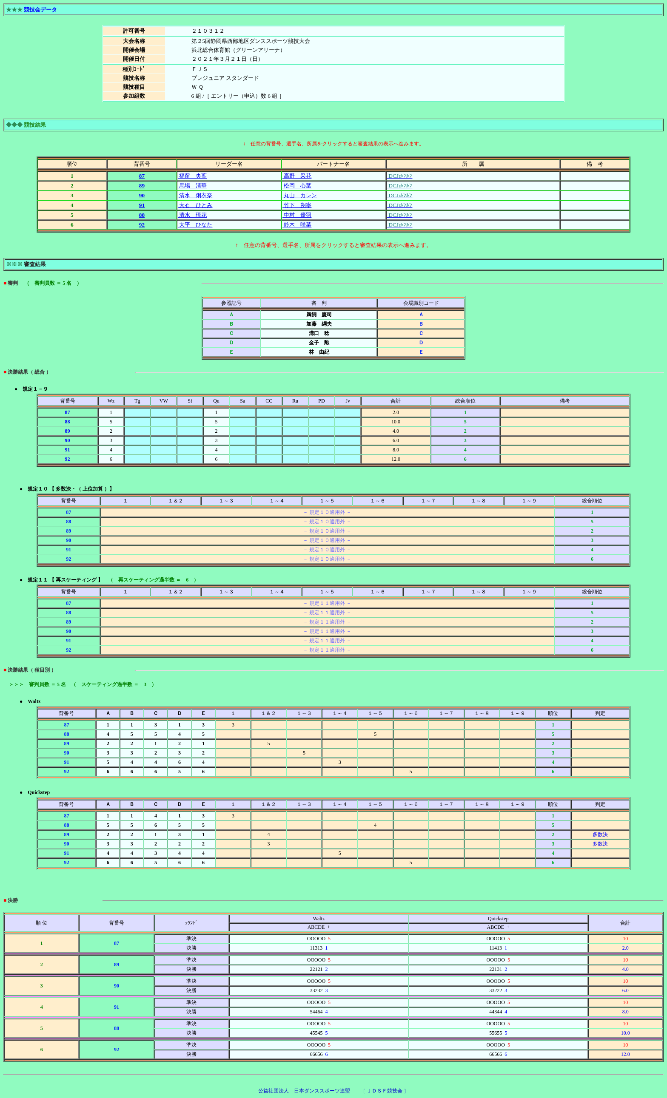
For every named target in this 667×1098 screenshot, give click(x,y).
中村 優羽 (296, 215)
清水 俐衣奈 (195, 195)
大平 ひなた (195, 224)
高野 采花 (296, 176)
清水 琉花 (192, 215)
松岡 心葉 (296, 185)
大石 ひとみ (195, 205)
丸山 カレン (299, 195)
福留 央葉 (192, 176)
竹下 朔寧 (296, 205)
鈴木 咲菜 (296, 224)
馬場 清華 (192, 185)
